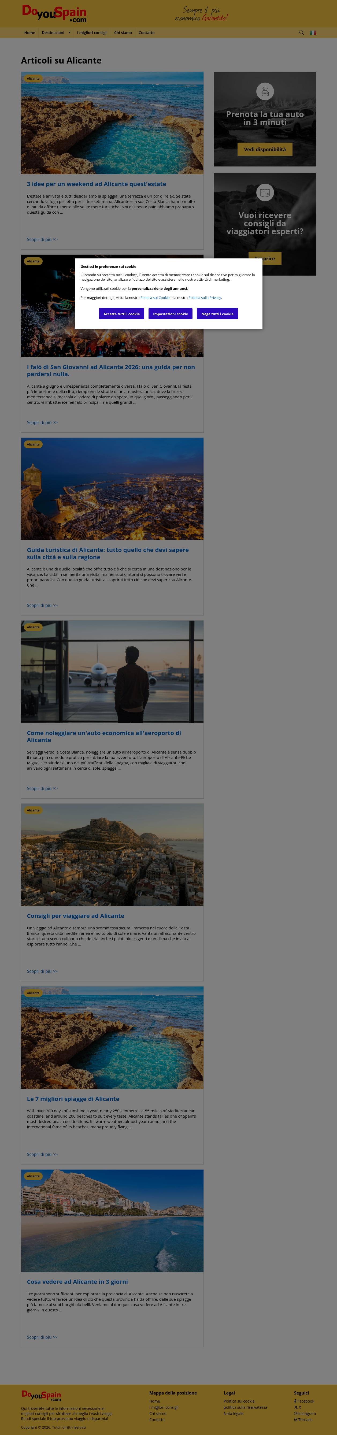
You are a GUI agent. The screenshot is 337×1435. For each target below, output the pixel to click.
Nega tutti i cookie (217, 314)
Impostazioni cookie (170, 314)
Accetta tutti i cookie (121, 314)
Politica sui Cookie (155, 297)
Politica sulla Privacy (204, 297)
